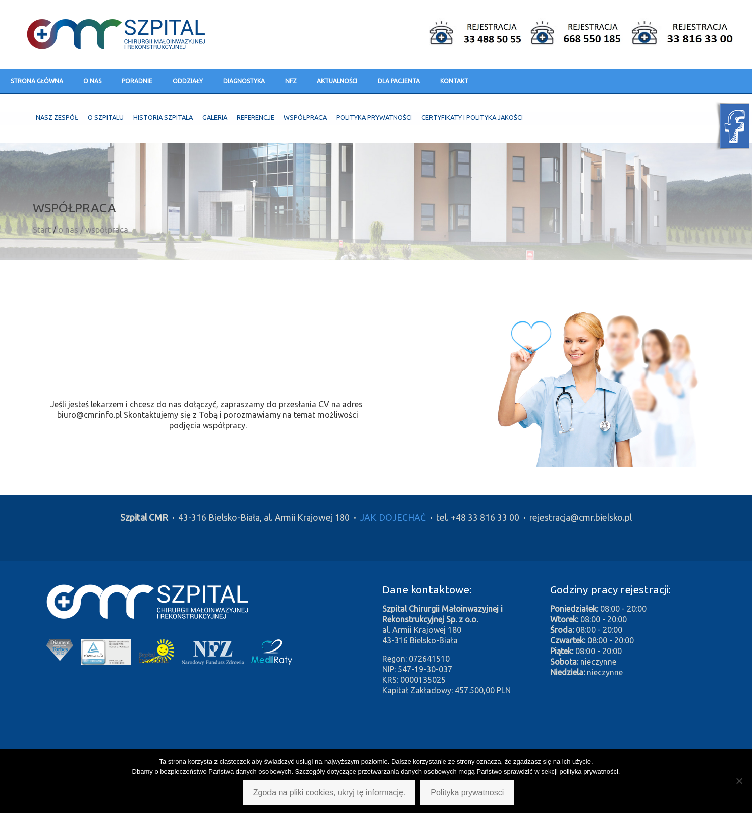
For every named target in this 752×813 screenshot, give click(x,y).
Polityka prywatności (374, 117)
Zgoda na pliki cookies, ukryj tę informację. (329, 792)
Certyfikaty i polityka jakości (472, 117)
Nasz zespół (57, 117)
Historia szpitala (163, 117)
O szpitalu (106, 117)
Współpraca (305, 117)
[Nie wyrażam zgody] (739, 781)
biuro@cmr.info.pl (89, 414)
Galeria (214, 117)
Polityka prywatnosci (467, 792)
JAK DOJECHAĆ (393, 517)
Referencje (255, 117)
